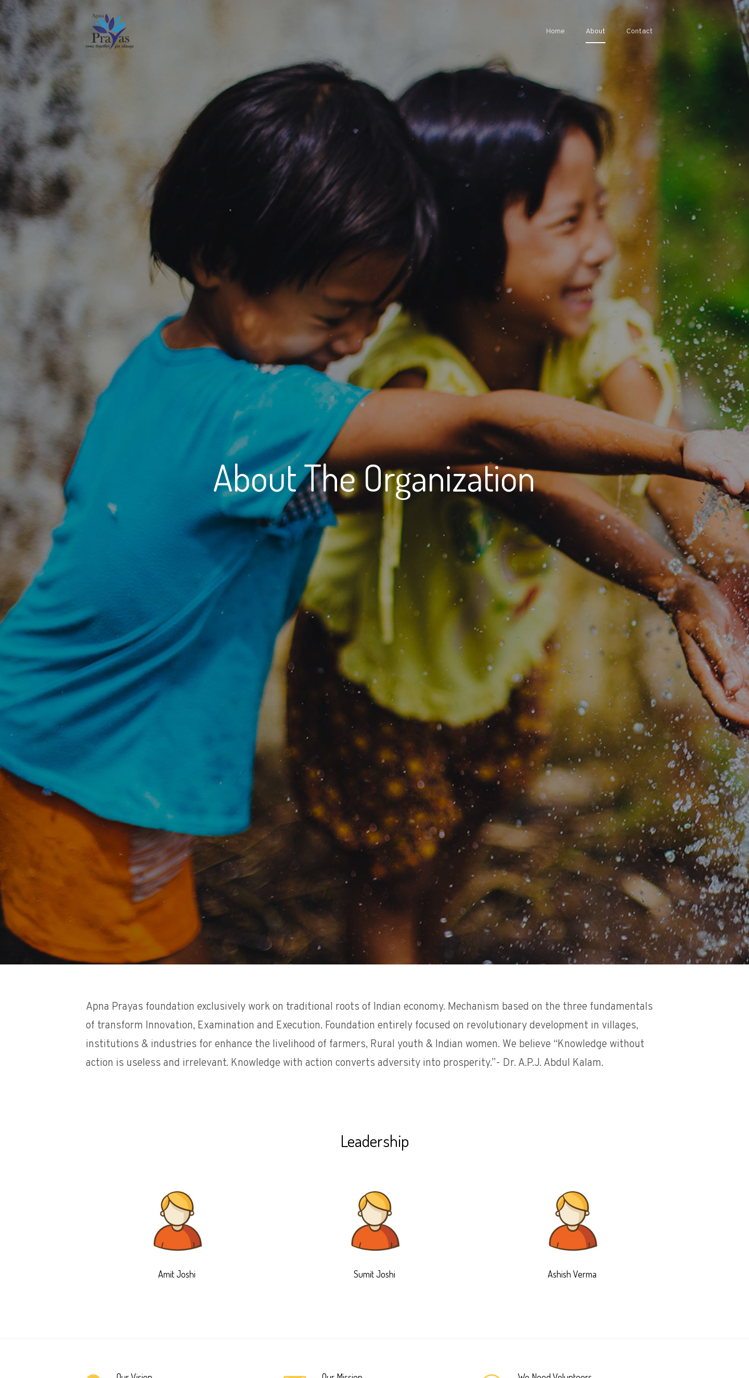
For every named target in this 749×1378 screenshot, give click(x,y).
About (595, 31)
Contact (639, 31)
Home (555, 31)
